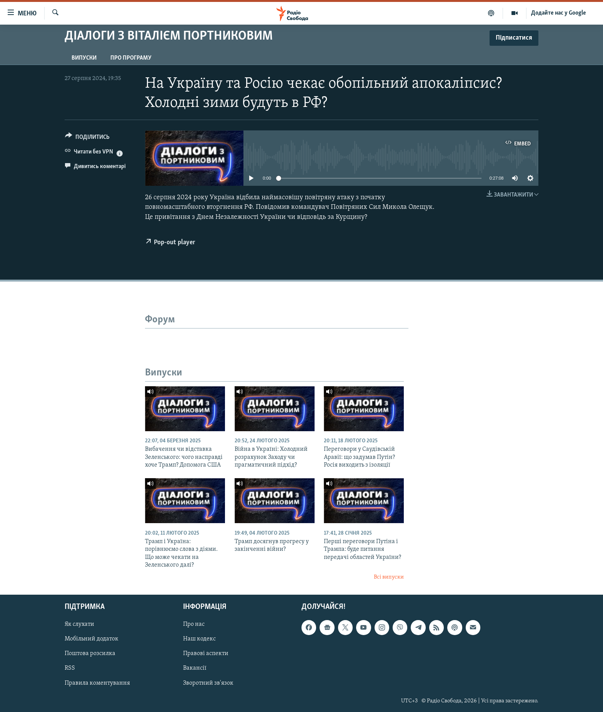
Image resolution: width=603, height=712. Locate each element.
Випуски (84, 58)
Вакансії (195, 668)
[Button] (87, 138)
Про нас (194, 624)
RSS (70, 668)
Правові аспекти (205, 653)
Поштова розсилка (90, 653)
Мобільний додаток (91, 639)
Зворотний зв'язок (208, 683)
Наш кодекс (199, 639)
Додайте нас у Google (558, 13)
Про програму (131, 58)
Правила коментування (97, 683)
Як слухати (79, 624)
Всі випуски (389, 577)
